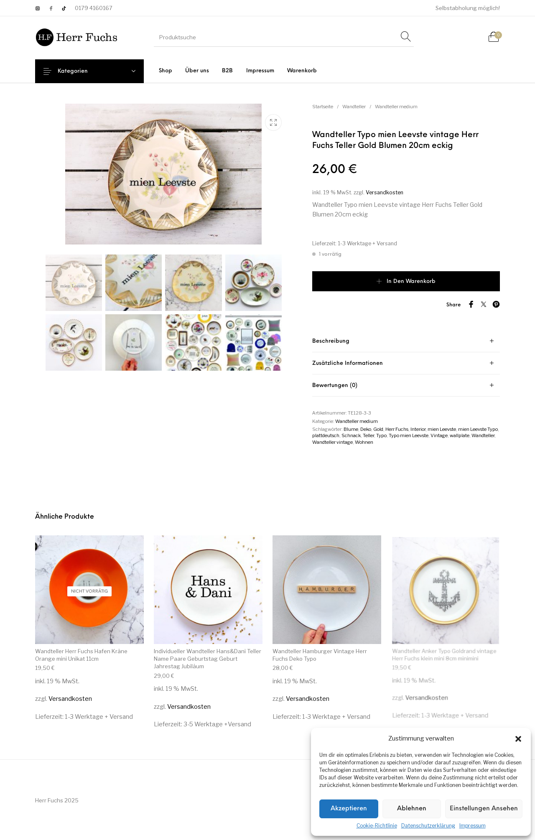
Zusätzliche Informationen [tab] (347, 363)
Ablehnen (411, 809)
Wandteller (354, 106)
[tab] (406, 341)
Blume (351, 429)
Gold (378, 429)
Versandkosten (384, 192)
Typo (381, 435)
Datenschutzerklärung (428, 825)
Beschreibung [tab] (330, 341)
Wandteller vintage (332, 442)
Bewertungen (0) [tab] (334, 385)
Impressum (472, 825)
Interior (417, 429)
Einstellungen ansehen (484, 809)
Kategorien (79, 71)
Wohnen (364, 442)
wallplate (459, 435)
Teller (368, 435)
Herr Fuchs (396, 429)
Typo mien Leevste (408, 435)
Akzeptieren (349, 809)
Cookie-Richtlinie (377, 825)
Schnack (351, 435)
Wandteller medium (396, 106)
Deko (365, 429)
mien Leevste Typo (478, 429)
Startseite (322, 106)
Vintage (439, 435)
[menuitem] (165, 71)
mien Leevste (442, 429)
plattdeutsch (325, 435)
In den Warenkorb (411, 281)
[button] (518, 739)
